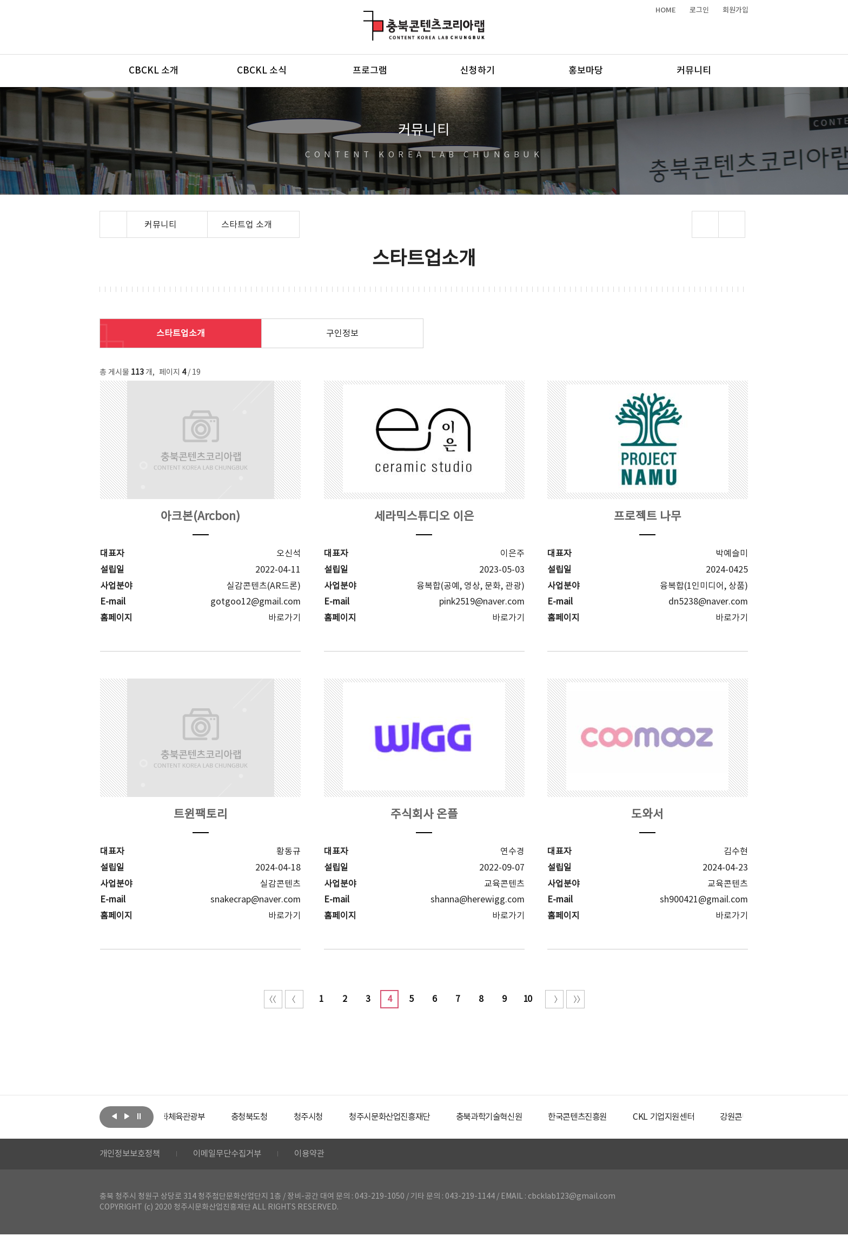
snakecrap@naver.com (255, 900)
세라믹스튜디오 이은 (424, 516)
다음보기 (126, 1116)
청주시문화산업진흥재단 (425, 1117)
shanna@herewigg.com (477, 900)
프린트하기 (732, 224)
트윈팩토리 (201, 814)
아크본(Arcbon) (200, 516)
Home (102, 217)
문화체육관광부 (205, 1117)
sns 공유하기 (705, 224)
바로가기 (284, 618)
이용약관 (319, 1155)
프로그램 (370, 70)
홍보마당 (585, 70)
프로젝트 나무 (647, 516)
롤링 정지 (139, 1116)
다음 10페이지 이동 (554, 999)
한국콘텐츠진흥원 (623, 1117)
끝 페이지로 (575, 999)
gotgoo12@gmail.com (255, 602)
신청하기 (477, 70)
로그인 (699, 10)
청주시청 (339, 1117)
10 (527, 999)
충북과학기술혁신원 (529, 1117)
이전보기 (114, 1116)
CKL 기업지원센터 (712, 1117)
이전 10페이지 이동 (294, 999)
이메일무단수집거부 (233, 1155)
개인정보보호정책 (132, 1155)
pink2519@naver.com (482, 602)
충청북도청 (278, 1117)
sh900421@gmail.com (704, 900)
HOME (665, 10)
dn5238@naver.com (708, 602)
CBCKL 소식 (262, 70)
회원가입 (735, 10)
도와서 (647, 814)
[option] (205, 1117)
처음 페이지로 (273, 999)
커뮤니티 (694, 70)
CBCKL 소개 (153, 70)
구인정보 (342, 333)
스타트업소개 (180, 333)
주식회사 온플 (424, 814)
